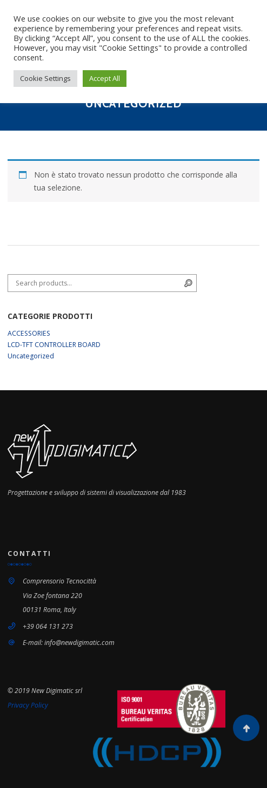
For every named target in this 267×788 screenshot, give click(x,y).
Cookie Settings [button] (45, 78)
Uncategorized (31, 356)
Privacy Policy (28, 705)
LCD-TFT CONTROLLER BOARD (54, 344)
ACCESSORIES (29, 333)
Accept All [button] (104, 78)
